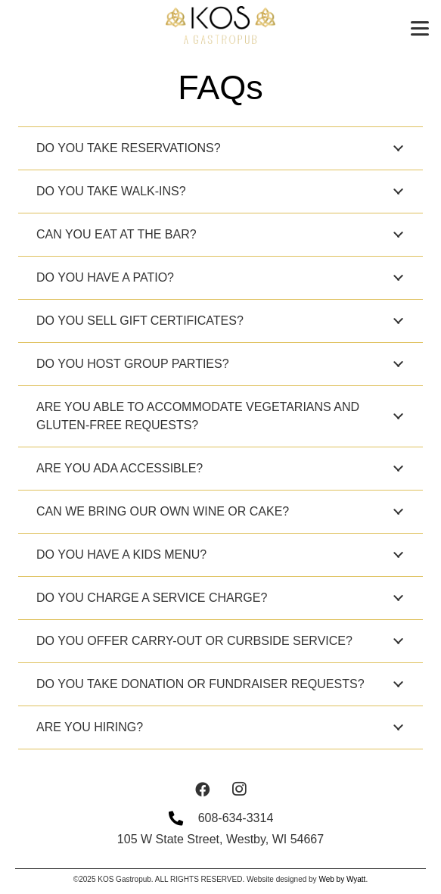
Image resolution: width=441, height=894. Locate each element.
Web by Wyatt (341, 879)
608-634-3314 (236, 817)
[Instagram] (239, 789)
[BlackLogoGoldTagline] (220, 25)
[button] (420, 29)
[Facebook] (203, 789)
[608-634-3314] (183, 818)
